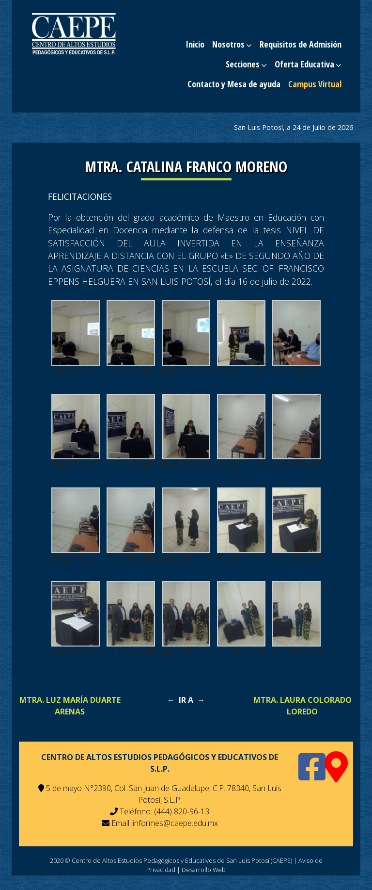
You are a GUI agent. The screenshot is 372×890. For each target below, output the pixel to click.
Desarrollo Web (204, 869)
